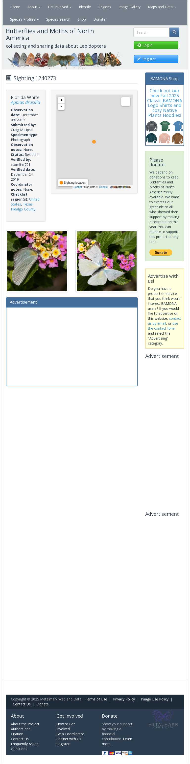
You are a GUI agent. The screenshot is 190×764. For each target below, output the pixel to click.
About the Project (25, 724)
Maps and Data (162, 6)
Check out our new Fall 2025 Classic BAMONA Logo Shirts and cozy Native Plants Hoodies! (164, 103)
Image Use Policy (154, 699)
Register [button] (146, 59)
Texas (28, 204)
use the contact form (163, 326)
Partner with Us (68, 738)
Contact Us (22, 704)
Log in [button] (144, 45)
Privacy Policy (124, 699)
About (34, 6)
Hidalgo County (23, 209)
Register (63, 743)
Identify (85, 6)
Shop (82, 19)
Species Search (58, 19)
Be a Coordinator (70, 733)
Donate (99, 19)
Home (15, 6)
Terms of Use (96, 699)
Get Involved (59, 6)
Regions (104, 6)
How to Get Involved (65, 726)
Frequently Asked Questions (24, 746)
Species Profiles (24, 19)
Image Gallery (130, 6)
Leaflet (78, 186)
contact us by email (164, 321)
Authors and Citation (20, 731)
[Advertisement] (72, 346)
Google (103, 186)
